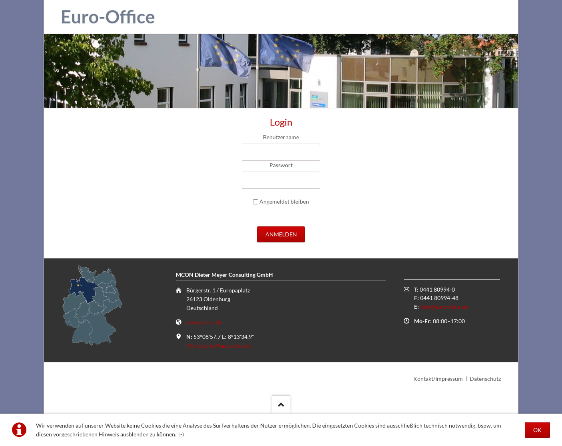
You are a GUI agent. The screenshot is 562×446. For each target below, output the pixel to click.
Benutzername (281, 137)
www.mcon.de (204, 322)
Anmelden (281, 234)
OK (537, 429)
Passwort (281, 165)
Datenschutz (485, 378)
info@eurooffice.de (444, 306)
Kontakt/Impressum (438, 378)
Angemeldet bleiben (284, 201)
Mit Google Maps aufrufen (218, 345)
